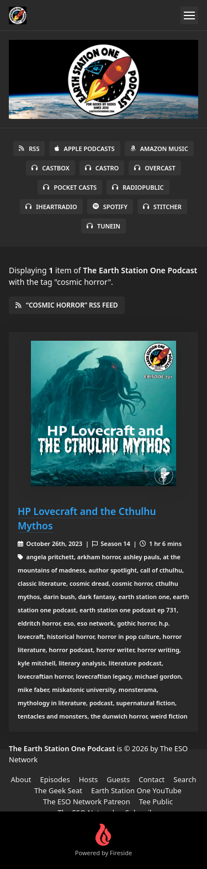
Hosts (88, 779)
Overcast (154, 168)
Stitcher (162, 206)
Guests (118, 779)
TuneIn (103, 226)
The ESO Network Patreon (86, 801)
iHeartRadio (51, 206)
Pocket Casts (70, 187)
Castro (102, 168)
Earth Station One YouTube (136, 790)
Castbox (50, 168)
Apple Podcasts (84, 148)
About (21, 779)
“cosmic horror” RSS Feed (66, 305)
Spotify (110, 206)
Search (184, 779)
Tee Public (156, 801)
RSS (29, 148)
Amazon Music (159, 148)
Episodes (55, 779)
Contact (151, 779)
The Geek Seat (58, 790)
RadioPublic (138, 187)
